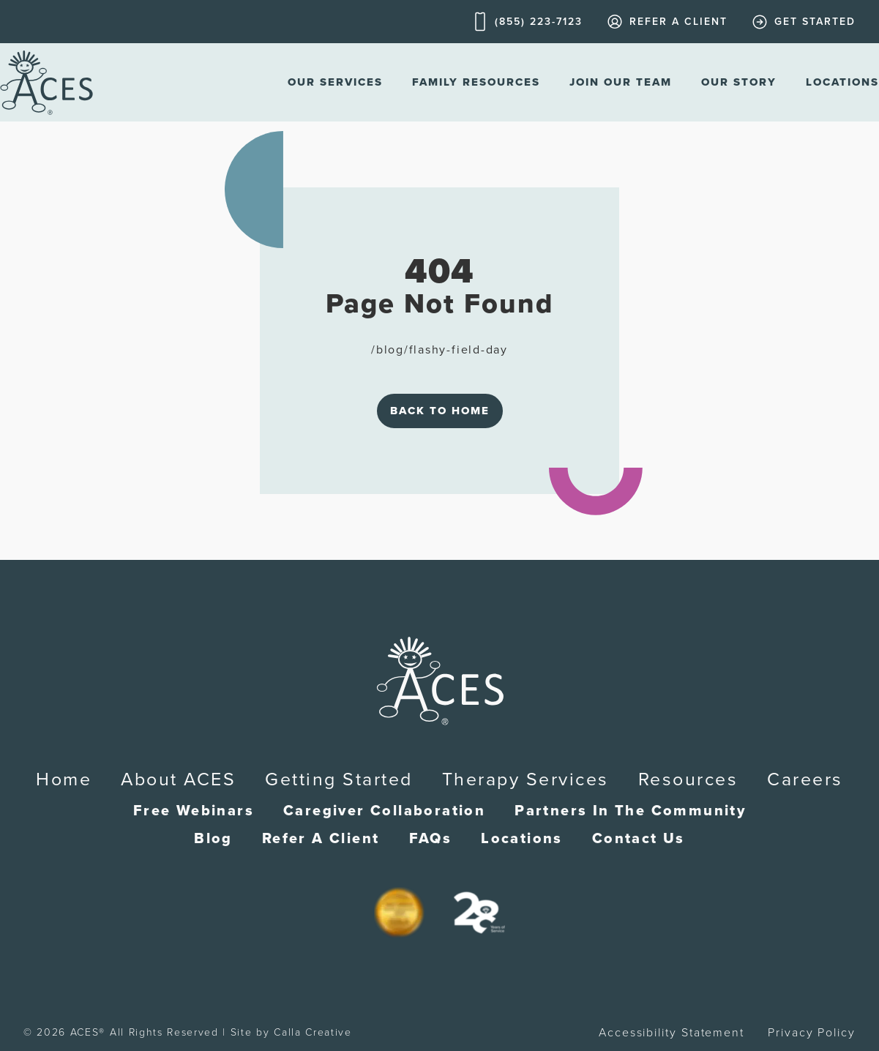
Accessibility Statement (671, 1032)
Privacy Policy (812, 1032)
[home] (46, 82)
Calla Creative (313, 1032)
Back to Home (440, 411)
